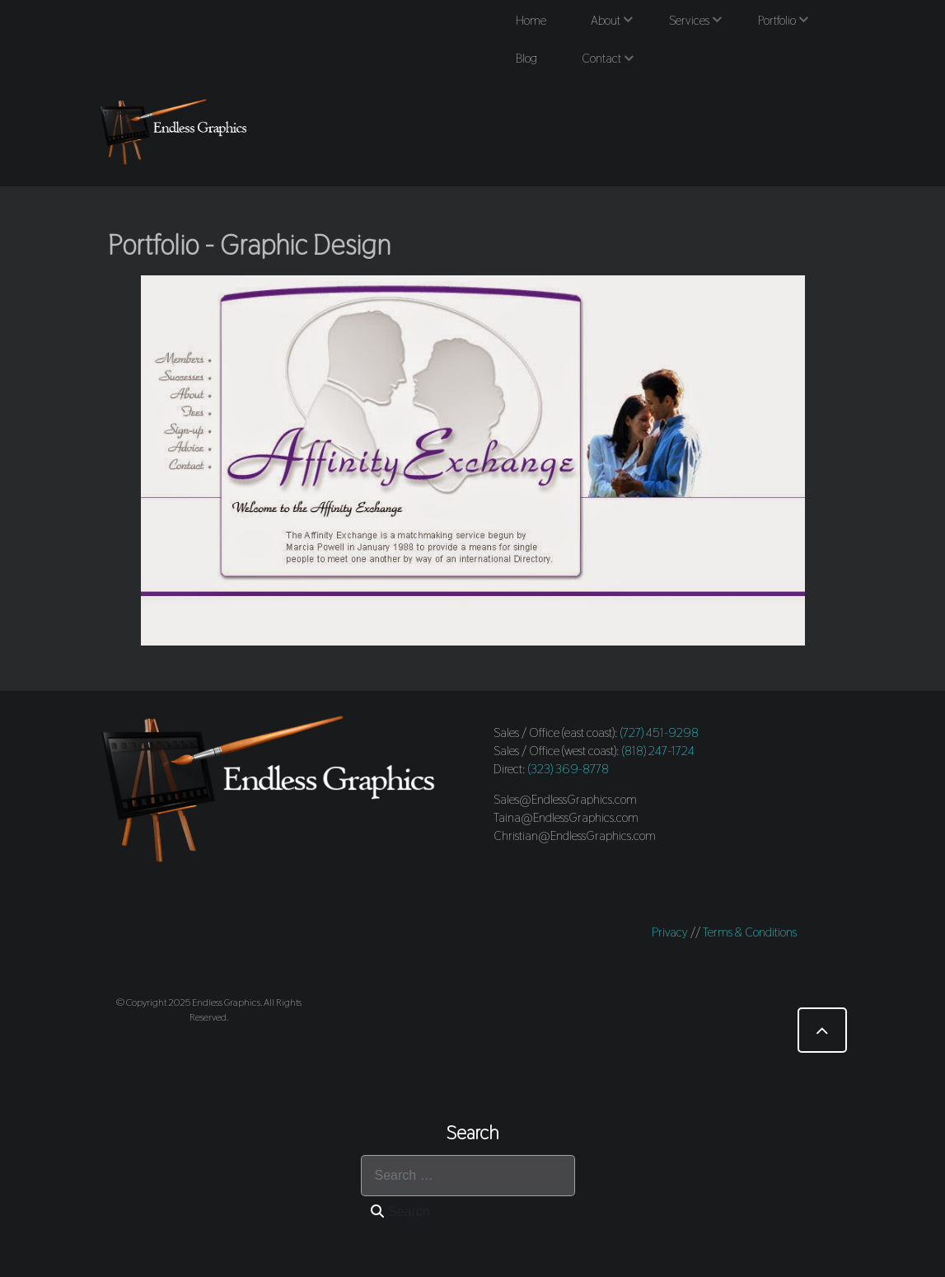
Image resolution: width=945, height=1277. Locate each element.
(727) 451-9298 (659, 732)
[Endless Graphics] (176, 131)
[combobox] (468, 1175)
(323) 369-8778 (568, 769)
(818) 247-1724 (658, 750)
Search (400, 1211)
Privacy (670, 932)
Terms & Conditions (750, 932)
